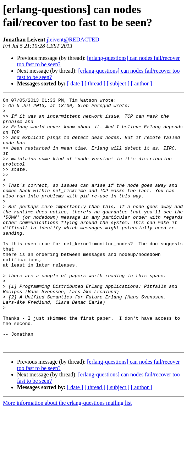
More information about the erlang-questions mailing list (67, 453)
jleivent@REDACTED (73, 40)
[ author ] (141, 83)
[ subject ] (118, 83)
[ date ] (75, 83)
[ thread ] (94, 83)
